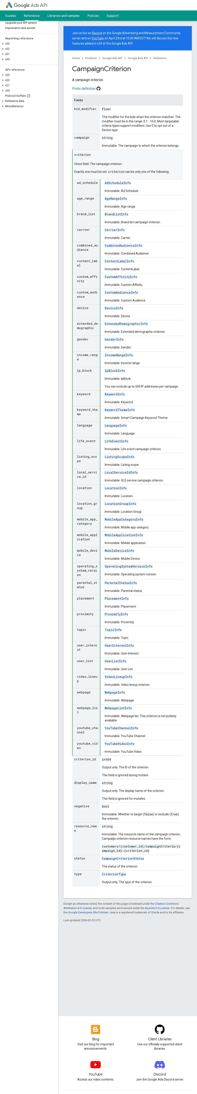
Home (76, 58)
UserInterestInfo (119, 645)
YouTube (97, 38)
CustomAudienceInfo (121, 292)
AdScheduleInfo (118, 183)
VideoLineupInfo (118, 677)
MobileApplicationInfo (124, 535)
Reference (159, 58)
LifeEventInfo (116, 441)
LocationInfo (116, 488)
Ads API (30, 5)
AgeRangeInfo (116, 198)
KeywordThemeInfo (120, 410)
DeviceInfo (114, 308)
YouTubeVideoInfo (119, 744)
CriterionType (114, 874)
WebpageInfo (115, 692)
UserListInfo (115, 661)
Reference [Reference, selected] (32, 16)
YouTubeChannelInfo (121, 728)
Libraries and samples (63, 16)
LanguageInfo (116, 425)
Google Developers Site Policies (88, 912)
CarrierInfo (115, 230)
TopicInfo (113, 630)
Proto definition (86, 89)
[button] (28, 43)
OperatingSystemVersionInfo (129, 566)
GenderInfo (114, 339)
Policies (93, 16)
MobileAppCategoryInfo (124, 519)
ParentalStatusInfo (121, 583)
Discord (97, 33)
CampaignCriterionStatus (123, 858)
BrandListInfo (116, 214)
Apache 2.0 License (157, 908)
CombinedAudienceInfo (123, 245)
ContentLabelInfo (119, 261)
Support (113, 16)
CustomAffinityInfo (121, 277)
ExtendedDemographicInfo (126, 324)
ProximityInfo (116, 614)
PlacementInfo (117, 598)
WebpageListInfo (118, 708)
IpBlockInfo (115, 371)
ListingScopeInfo (119, 457)
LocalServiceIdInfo (121, 472)
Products (91, 58)
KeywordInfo (115, 394)
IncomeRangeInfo (119, 355)
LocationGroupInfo (120, 504)
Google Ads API (112, 58)
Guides (10, 16)
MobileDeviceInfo (119, 551)
